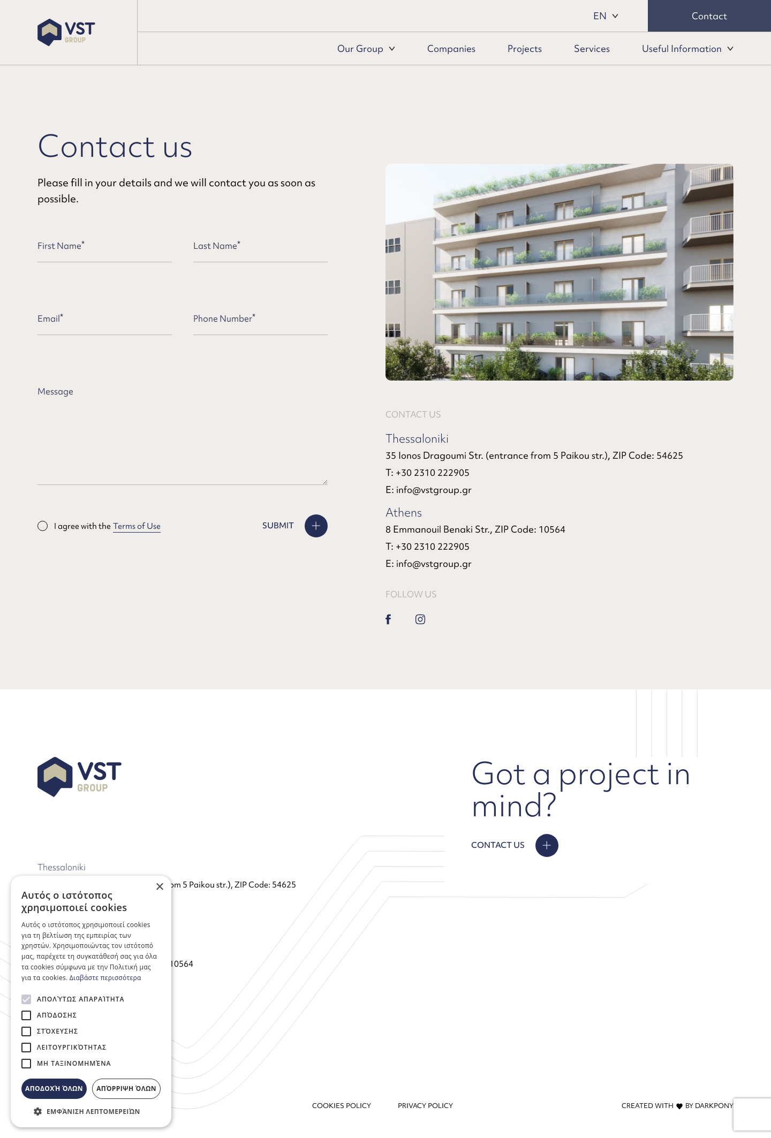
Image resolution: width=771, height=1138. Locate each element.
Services (592, 48)
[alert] (91, 1001)
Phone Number (224, 318)
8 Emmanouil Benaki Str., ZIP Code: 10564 (475, 529)
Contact (709, 16)
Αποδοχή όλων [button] (54, 1088)
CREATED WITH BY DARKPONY (678, 1105)
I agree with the (99, 526)
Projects (525, 48)
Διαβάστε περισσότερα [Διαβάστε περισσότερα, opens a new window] (105, 977)
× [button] (159, 887)
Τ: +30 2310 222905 (428, 472)
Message (55, 391)
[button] (91, 1111)
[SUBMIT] (295, 525)
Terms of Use (137, 526)
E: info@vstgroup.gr (429, 489)
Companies (451, 48)
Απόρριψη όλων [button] (126, 1088)
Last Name (216, 246)
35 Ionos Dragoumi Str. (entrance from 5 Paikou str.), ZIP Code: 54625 (534, 455)
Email (50, 318)
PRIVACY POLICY (425, 1105)
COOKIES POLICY (341, 1105)
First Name (61, 246)
